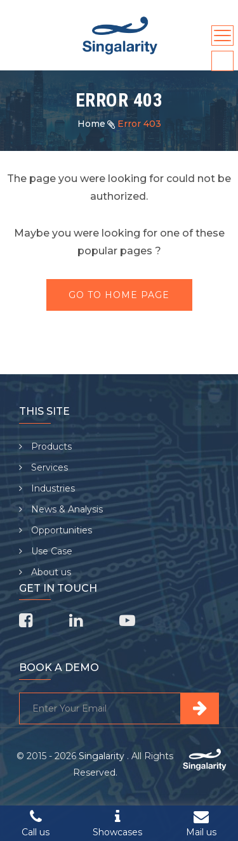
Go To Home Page (119, 295)
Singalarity (103, 756)
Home (91, 123)
